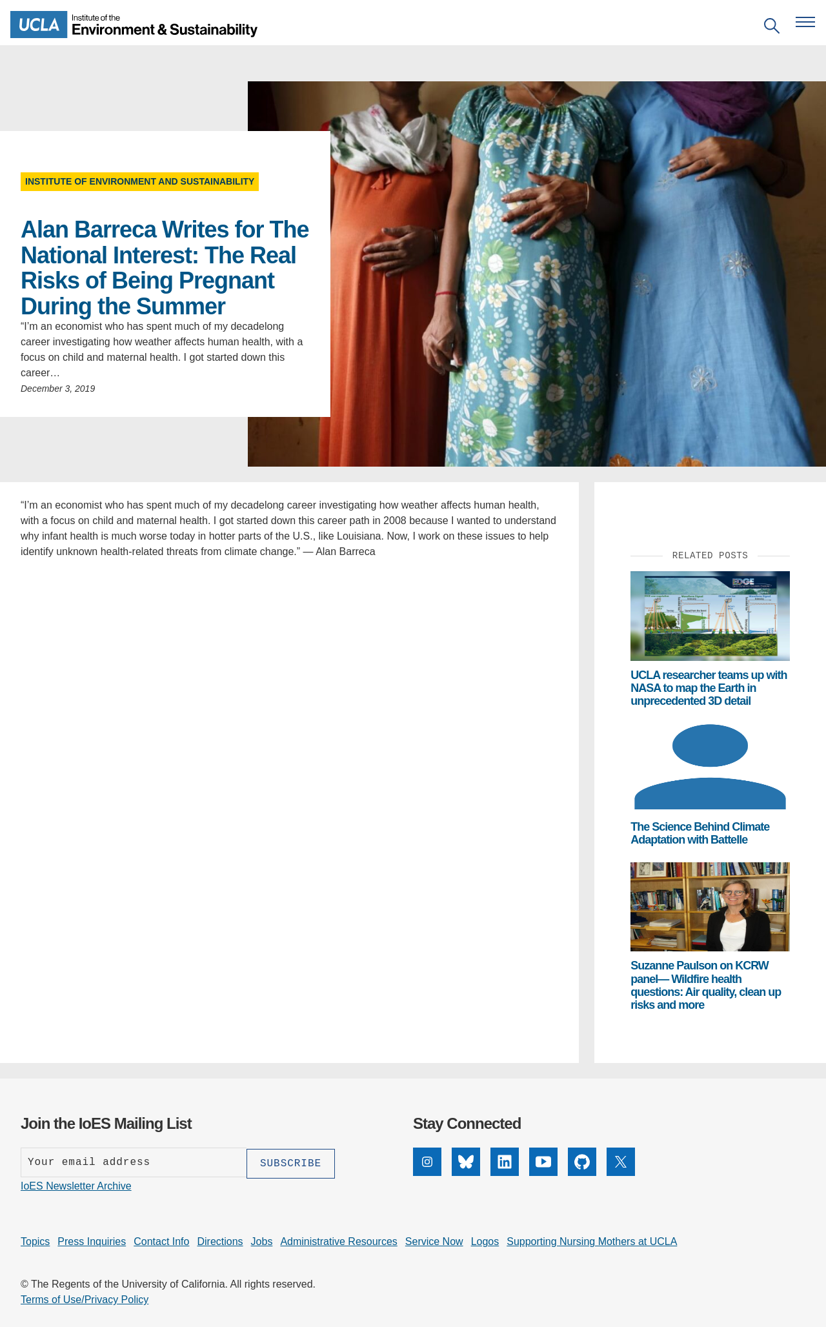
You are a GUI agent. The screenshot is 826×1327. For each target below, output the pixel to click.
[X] (621, 1172)
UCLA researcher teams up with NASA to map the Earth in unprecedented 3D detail (708, 688)
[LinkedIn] (504, 1172)
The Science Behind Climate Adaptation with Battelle (699, 833)
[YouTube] (543, 1172)
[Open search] (771, 28)
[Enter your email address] (134, 1162)
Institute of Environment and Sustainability (139, 181)
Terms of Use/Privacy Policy (84, 1298)
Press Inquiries (91, 1240)
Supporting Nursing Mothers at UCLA (592, 1240)
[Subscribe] (291, 1162)
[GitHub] (582, 1172)
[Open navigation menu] (805, 22)
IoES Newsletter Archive (76, 1184)
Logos (485, 1240)
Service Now (434, 1240)
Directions (220, 1240)
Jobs (262, 1240)
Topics (35, 1240)
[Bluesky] (466, 1172)
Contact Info (161, 1240)
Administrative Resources (338, 1240)
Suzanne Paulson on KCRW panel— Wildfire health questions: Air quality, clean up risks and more (705, 985)
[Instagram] (427, 1172)
